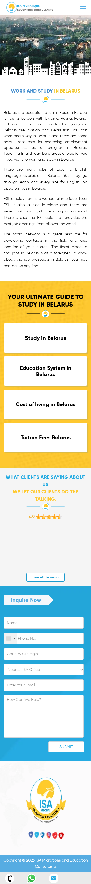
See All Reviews (45, 577)
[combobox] (10, 638)
